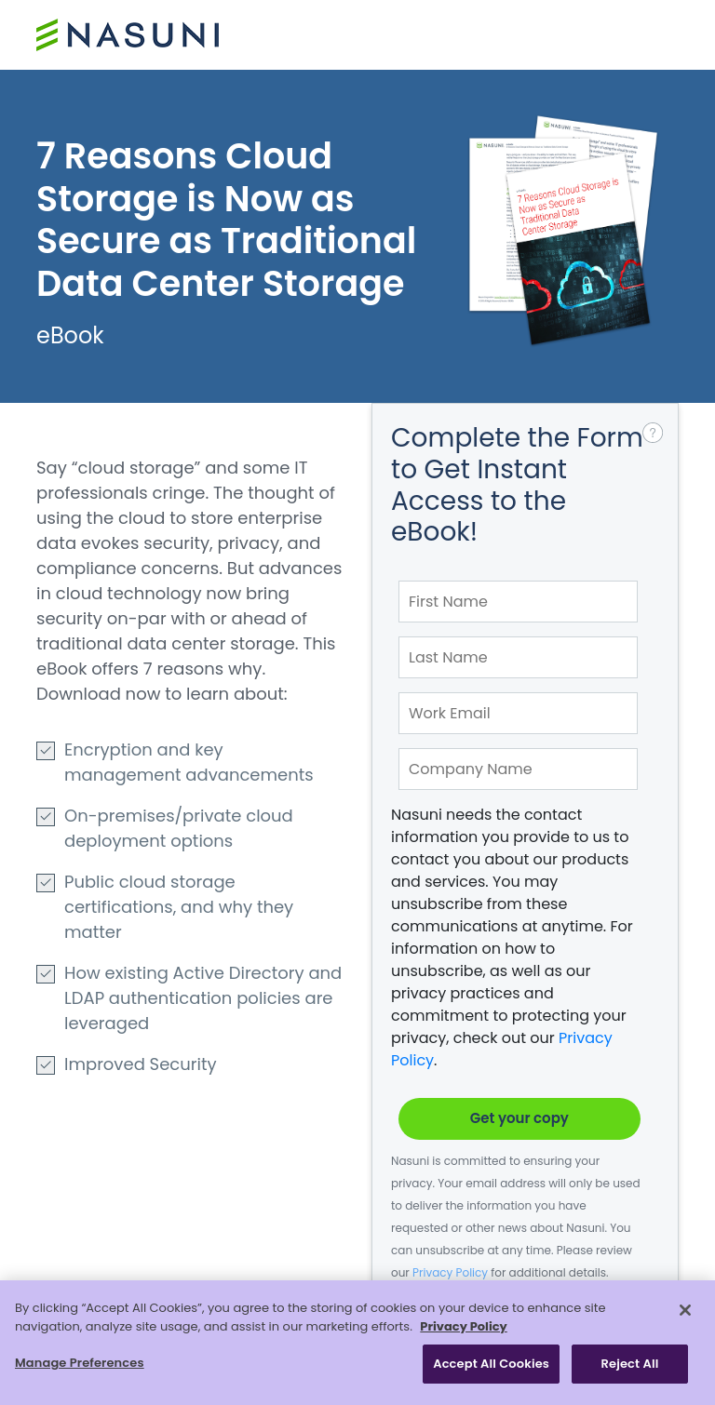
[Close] (685, 1310)
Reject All (630, 1363)
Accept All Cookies (491, 1363)
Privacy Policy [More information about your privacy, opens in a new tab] (463, 1326)
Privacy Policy (450, 1272)
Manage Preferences (79, 1363)
